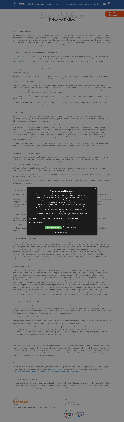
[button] (62, 232)
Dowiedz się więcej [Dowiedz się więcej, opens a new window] (69, 215)
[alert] (62, 211)
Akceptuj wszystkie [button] (53, 227)
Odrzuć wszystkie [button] (71, 227)
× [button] (95, 188)
